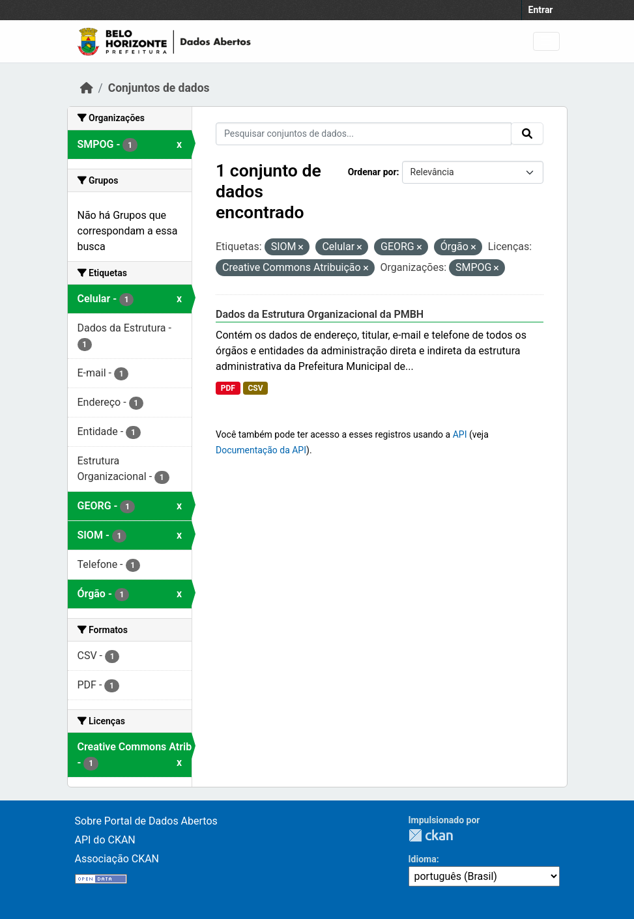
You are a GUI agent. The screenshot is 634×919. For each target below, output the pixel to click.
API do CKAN (105, 840)
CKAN (431, 835)
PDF (228, 388)
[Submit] (527, 133)
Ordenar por (372, 172)
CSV (255, 388)
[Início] (86, 87)
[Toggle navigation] (546, 41)
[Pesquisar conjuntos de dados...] (364, 133)
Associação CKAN (117, 859)
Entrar (540, 10)
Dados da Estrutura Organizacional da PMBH (320, 314)
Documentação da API (261, 450)
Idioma (423, 859)
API (460, 434)
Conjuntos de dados (159, 87)
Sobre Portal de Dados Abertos (146, 821)
